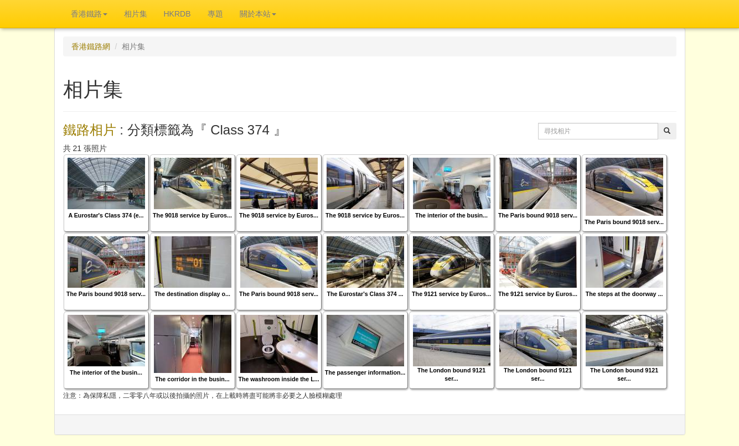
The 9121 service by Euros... (451, 294)
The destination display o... (192, 294)
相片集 (135, 13)
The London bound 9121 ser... (451, 374)
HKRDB (177, 13)
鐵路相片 (89, 129)
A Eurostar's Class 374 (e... (106, 215)
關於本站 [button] (258, 13)
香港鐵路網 (90, 46)
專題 (215, 13)
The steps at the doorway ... (624, 294)
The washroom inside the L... (278, 379)
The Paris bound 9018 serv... (537, 215)
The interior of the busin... (451, 215)
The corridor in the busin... (192, 379)
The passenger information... (365, 372)
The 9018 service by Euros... (192, 215)
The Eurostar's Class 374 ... (365, 294)
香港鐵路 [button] (89, 13)
